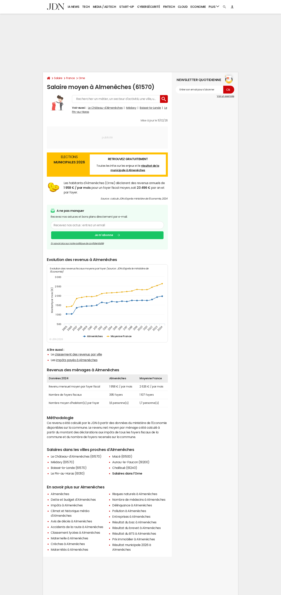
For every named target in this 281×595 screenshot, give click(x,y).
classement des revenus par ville (78, 354)
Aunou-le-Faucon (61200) (130, 462)
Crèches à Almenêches (68, 543)
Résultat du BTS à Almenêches (134, 533)
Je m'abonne (104, 235)
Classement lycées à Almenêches (75, 532)
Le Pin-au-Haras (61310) (68, 473)
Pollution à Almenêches (129, 510)
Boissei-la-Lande (150, 107)
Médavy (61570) (62, 462)
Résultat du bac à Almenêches (134, 522)
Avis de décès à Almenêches (71, 521)
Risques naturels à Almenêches (134, 493)
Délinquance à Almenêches (132, 505)
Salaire (58, 78)
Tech (86, 6)
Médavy (131, 107)
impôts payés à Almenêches (76, 360)
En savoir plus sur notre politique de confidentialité (77, 243)
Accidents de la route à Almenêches (77, 526)
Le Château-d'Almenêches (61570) (76, 456)
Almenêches (60, 493)
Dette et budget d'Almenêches (73, 499)
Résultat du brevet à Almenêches (136, 527)
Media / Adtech (104, 6)
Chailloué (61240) (124, 467)
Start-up (126, 6)
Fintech (169, 6)
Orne (82, 78)
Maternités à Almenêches (69, 549)
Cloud (183, 6)
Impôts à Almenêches (67, 505)
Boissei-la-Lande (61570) (68, 467)
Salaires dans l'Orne (127, 473)
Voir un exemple (225, 96)
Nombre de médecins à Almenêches (138, 499)
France (70, 78)
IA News (73, 6)
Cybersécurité (148, 6)
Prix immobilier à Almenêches (133, 539)
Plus (214, 6)
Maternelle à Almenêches (69, 538)
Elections (69, 160)
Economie (198, 6)
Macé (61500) (122, 456)
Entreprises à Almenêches (131, 516)
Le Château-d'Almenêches (105, 107)
